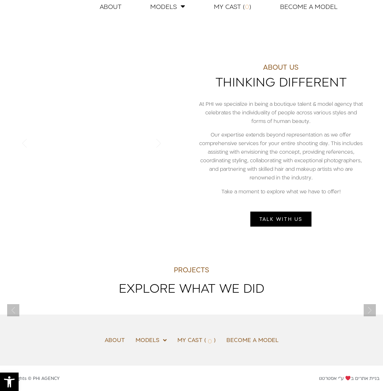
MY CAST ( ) (232, 6)
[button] (9, 381)
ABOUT (111, 6)
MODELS (167, 6)
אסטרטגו (328, 378)
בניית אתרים (367, 378)
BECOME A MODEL (309, 6)
